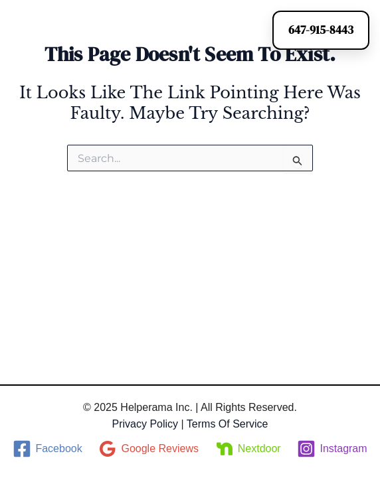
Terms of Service (227, 424)
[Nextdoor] (248, 448)
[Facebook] (47, 448)
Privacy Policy (145, 424)
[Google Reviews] (148, 448)
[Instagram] (332, 448)
